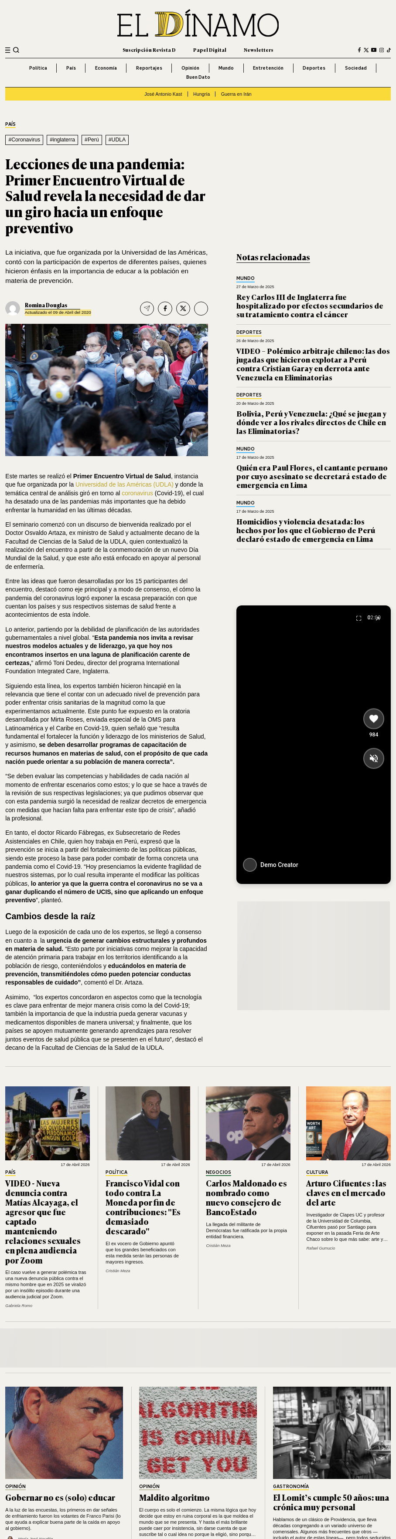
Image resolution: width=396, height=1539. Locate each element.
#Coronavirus (24, 140)
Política (38, 68)
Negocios (218, 1172)
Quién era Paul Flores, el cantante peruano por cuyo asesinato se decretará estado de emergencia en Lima (312, 476)
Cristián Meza (118, 1271)
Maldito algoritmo (174, 1497)
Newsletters (258, 49)
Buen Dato (198, 77)
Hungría (201, 94)
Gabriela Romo (18, 1306)
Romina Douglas (46, 305)
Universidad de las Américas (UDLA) (124, 484)
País (71, 68)
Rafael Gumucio (320, 1248)
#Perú (92, 140)
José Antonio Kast (163, 94)
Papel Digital (209, 49)
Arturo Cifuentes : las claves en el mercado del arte (346, 1192)
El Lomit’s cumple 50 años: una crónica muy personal (331, 1502)
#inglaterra (62, 140)
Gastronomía (291, 1486)
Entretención (268, 68)
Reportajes (149, 68)
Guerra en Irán (236, 94)
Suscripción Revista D (149, 49)
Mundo (226, 68)
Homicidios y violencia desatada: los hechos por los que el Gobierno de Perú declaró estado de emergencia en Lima (305, 530)
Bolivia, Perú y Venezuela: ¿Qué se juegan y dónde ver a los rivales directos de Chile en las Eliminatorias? (311, 422)
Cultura (317, 1172)
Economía (106, 68)
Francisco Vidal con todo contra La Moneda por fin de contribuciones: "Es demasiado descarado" (143, 1207)
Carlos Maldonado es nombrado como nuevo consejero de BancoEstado (246, 1197)
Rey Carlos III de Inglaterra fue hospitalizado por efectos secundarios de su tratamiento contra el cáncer (309, 305)
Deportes (314, 68)
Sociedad (356, 68)
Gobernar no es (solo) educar (60, 1497)
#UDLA (117, 140)
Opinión (190, 68)
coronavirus (137, 493)
